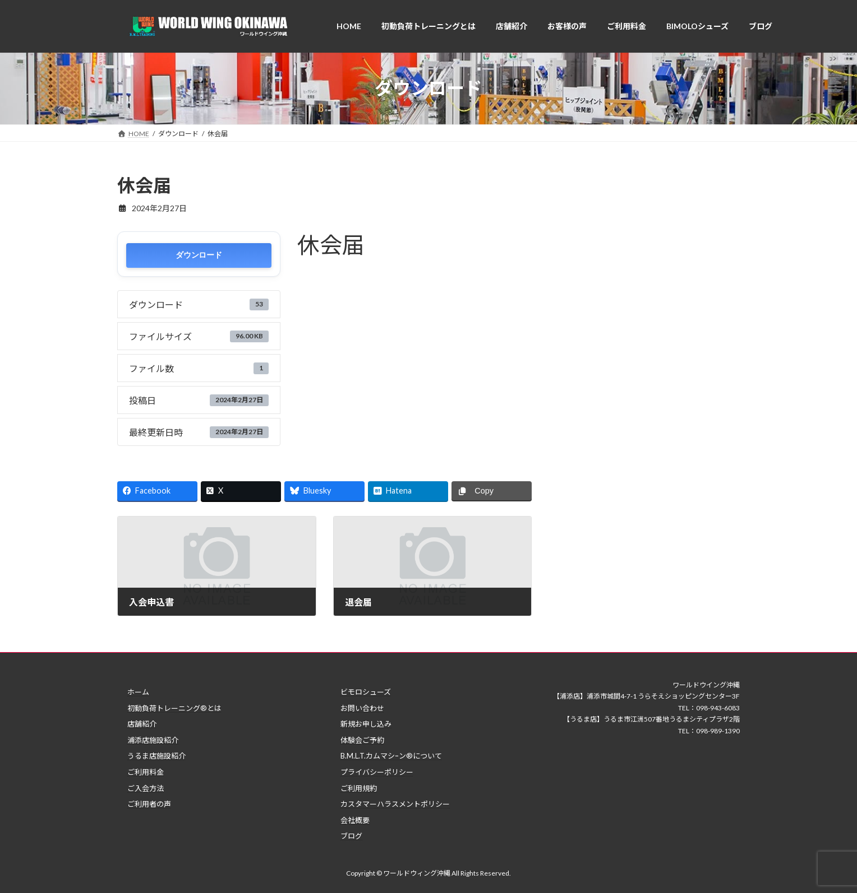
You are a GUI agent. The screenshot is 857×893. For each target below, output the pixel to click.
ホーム (138, 691)
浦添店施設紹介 (152, 740)
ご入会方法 (145, 788)
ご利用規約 (358, 788)
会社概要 (355, 820)
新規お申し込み (365, 723)
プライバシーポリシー (376, 772)
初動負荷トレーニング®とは (174, 708)
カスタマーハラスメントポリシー (395, 803)
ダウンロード (199, 255)
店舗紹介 (141, 723)
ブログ (351, 835)
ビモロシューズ (365, 691)
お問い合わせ (362, 708)
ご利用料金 (145, 772)
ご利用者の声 (149, 803)
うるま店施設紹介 (156, 755)
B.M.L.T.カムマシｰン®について (391, 755)
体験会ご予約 (362, 740)
